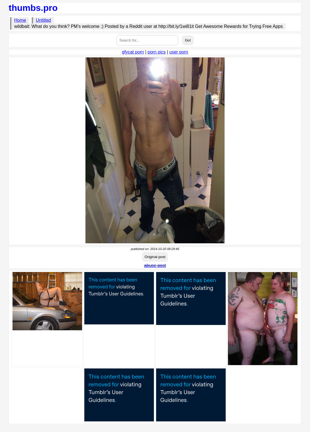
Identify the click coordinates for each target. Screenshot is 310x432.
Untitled (43, 20)
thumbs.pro (33, 8)
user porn (178, 52)
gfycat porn (133, 52)
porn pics (156, 52)
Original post (155, 257)
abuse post (155, 265)
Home (20, 20)
